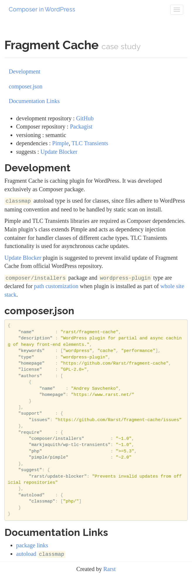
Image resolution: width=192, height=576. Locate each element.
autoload (40, 554)
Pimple (60, 143)
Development (24, 71)
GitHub (85, 118)
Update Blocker (58, 151)
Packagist (81, 126)
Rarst (109, 569)
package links (32, 545)
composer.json (25, 86)
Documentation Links (34, 101)
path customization (56, 286)
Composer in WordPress (42, 9)
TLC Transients (90, 143)
